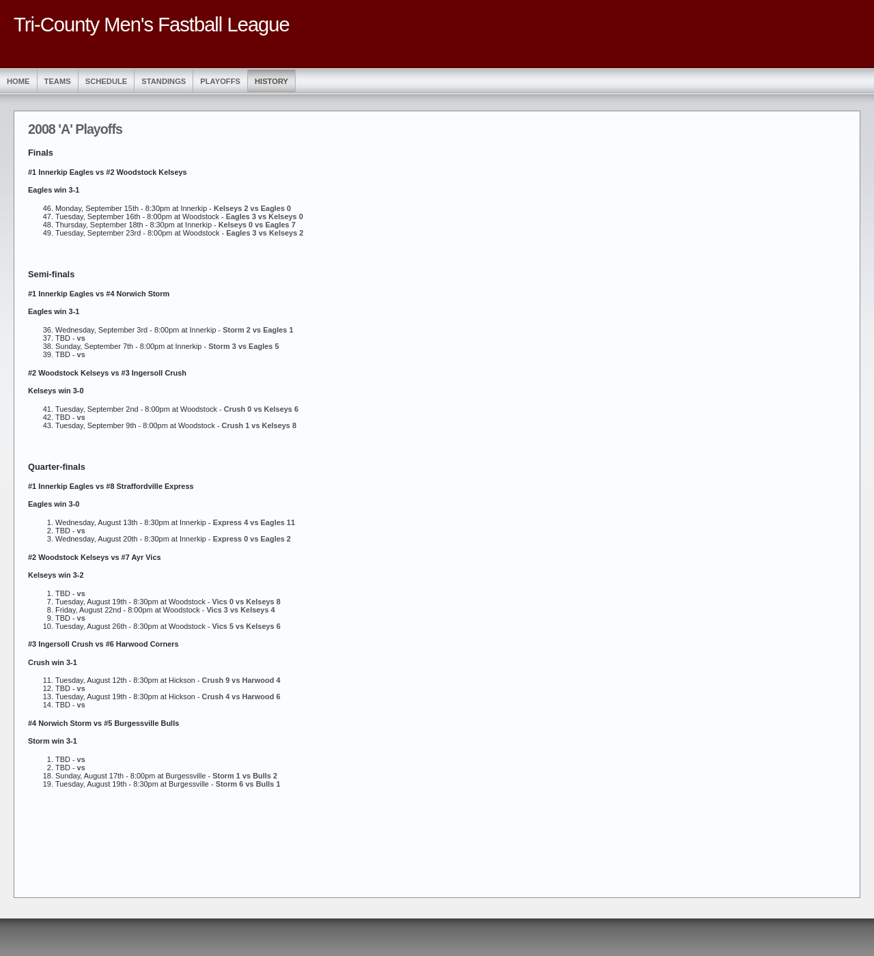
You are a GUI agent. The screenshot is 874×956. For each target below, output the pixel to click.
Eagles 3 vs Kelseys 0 (264, 216)
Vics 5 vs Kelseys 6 (246, 626)
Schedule (106, 81)
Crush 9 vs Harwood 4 (241, 680)
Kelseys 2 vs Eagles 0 (252, 208)
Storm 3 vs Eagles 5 (243, 346)
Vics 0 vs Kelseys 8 (246, 602)
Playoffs (220, 81)
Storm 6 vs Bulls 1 (248, 784)
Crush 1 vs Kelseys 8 (259, 425)
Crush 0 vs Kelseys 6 (261, 409)
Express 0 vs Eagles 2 (252, 539)
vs (81, 338)
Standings (163, 81)
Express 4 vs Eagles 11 (254, 522)
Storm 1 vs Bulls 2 (244, 776)
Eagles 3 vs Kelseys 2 (264, 233)
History (271, 81)
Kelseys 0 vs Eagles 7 (257, 225)
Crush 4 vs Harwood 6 (241, 696)
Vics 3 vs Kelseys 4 (241, 610)
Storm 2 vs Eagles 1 (258, 330)
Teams (57, 81)
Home (18, 81)
